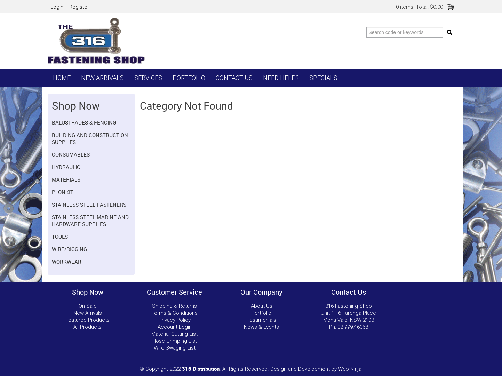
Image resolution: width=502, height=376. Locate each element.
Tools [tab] (60, 236)
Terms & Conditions (174, 313)
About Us (261, 306)
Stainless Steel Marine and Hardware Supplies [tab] (90, 220)
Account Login (175, 327)
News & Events (261, 327)
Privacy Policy (175, 320)
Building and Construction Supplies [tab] (90, 138)
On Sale (88, 306)
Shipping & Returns (174, 306)
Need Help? (281, 77)
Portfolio (189, 77)
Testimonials (261, 320)
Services (148, 77)
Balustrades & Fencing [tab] (84, 122)
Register (79, 7)
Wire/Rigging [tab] (69, 249)
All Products (87, 327)
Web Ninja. (350, 369)
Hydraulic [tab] (66, 166)
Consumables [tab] (71, 154)
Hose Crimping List (174, 341)
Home (62, 77)
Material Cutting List (174, 334)
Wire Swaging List (175, 348)
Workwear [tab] (66, 261)
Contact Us (234, 77)
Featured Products (87, 320)
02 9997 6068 (352, 327)
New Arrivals (102, 77)
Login (56, 7)
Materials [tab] (66, 179)
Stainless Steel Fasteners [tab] (89, 204)
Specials (323, 77)
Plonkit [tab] (62, 192)
